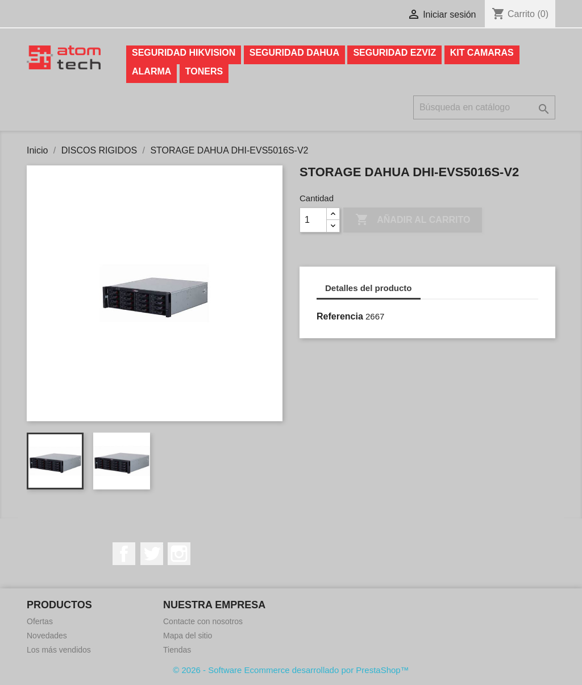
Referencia (340, 316)
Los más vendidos (59, 649)
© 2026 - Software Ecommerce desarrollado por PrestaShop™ (291, 670)
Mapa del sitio (187, 635)
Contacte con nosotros (203, 621)
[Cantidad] (313, 220)
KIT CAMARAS (482, 52)
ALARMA (151, 71)
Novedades (47, 635)
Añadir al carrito (412, 220)
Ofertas (40, 621)
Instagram (179, 553)
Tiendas (177, 649)
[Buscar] (484, 107)
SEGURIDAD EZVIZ (394, 52)
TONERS (204, 71)
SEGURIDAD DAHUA (294, 52)
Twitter (151, 553)
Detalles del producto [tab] (368, 288)
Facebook (124, 553)
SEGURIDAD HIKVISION (183, 52)
